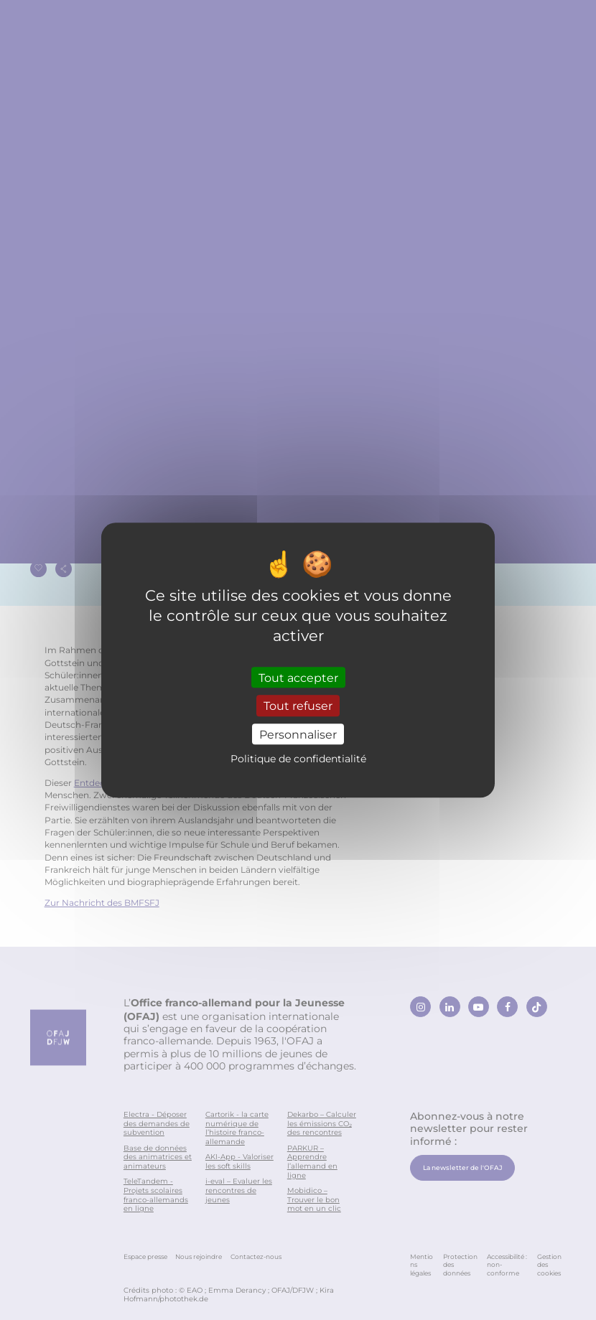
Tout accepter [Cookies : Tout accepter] (298, 677)
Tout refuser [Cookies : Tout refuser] (298, 705)
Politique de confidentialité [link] (298, 758)
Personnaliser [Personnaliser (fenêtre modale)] (298, 733)
